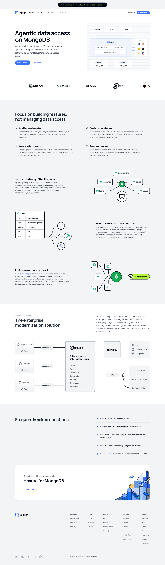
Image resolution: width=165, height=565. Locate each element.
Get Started (143, 13)
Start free (38, 63)
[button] (97, 418)
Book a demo (23, 63)
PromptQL (26, 274)
